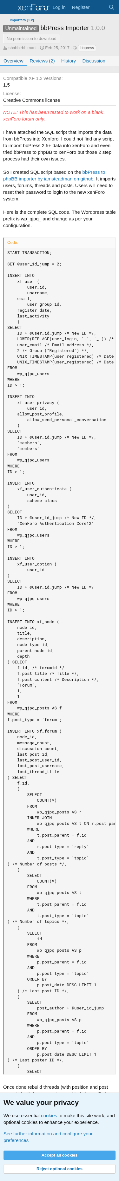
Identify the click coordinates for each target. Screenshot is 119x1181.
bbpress (87, 48)
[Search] (111, 7)
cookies (49, 1116)
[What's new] (99, 7)
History (68, 60)
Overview (13, 60)
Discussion (93, 60)
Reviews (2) (42, 60)
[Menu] (8, 7)
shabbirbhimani (22, 47)
